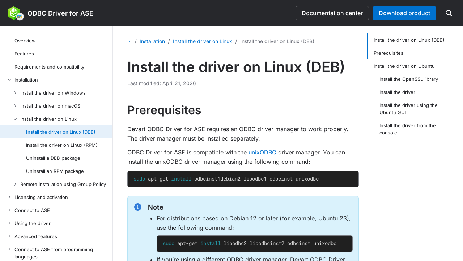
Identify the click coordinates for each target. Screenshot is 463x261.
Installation (170, 40)
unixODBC (262, 150)
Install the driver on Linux (220, 40)
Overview (138, 40)
